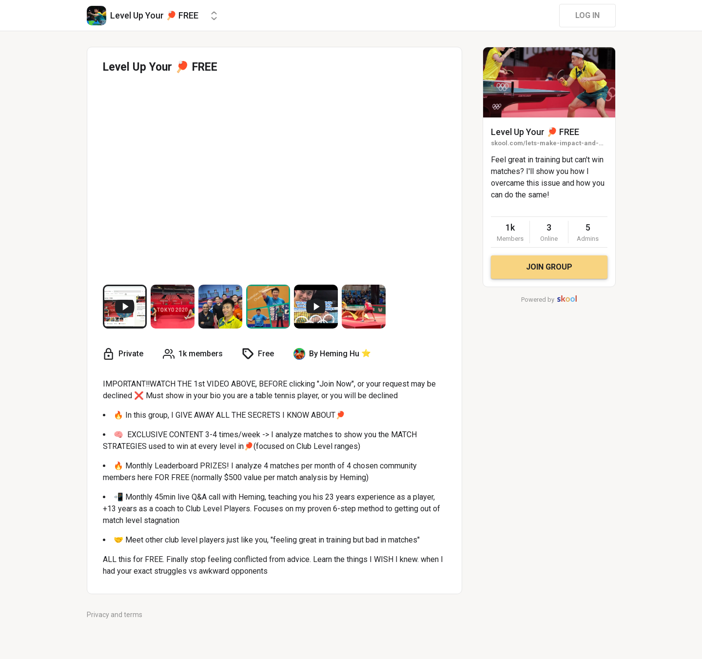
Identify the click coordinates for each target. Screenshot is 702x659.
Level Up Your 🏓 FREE (535, 132)
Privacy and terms (114, 615)
